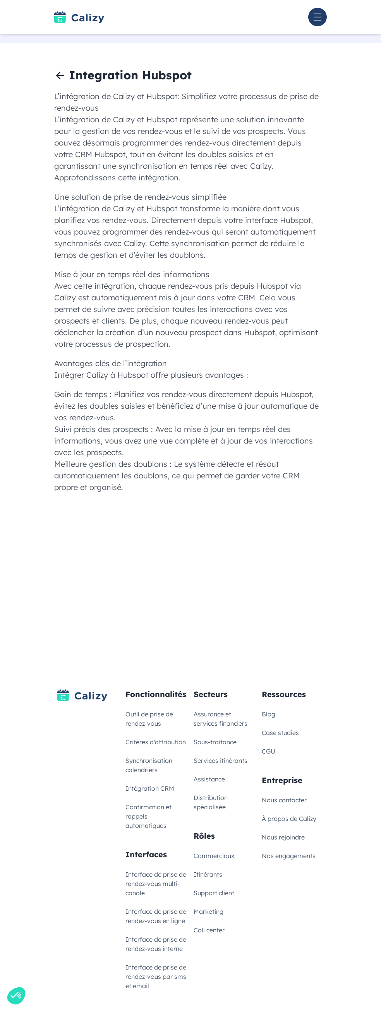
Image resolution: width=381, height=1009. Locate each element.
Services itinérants (220, 760)
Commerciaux (214, 856)
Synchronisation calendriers (148, 765)
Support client (214, 893)
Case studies (280, 733)
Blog (268, 714)
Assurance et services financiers (220, 718)
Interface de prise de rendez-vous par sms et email (155, 976)
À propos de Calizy (289, 818)
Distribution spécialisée (211, 802)
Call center (209, 930)
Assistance (209, 779)
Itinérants (208, 874)
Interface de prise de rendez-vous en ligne (155, 916)
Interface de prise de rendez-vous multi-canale (155, 883)
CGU (268, 751)
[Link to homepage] (79, 17)
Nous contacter (284, 800)
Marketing (208, 911)
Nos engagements (289, 856)
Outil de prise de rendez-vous (149, 718)
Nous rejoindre (283, 837)
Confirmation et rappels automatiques (148, 816)
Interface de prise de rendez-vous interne (155, 943)
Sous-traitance (215, 742)
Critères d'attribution (155, 742)
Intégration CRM (149, 788)
